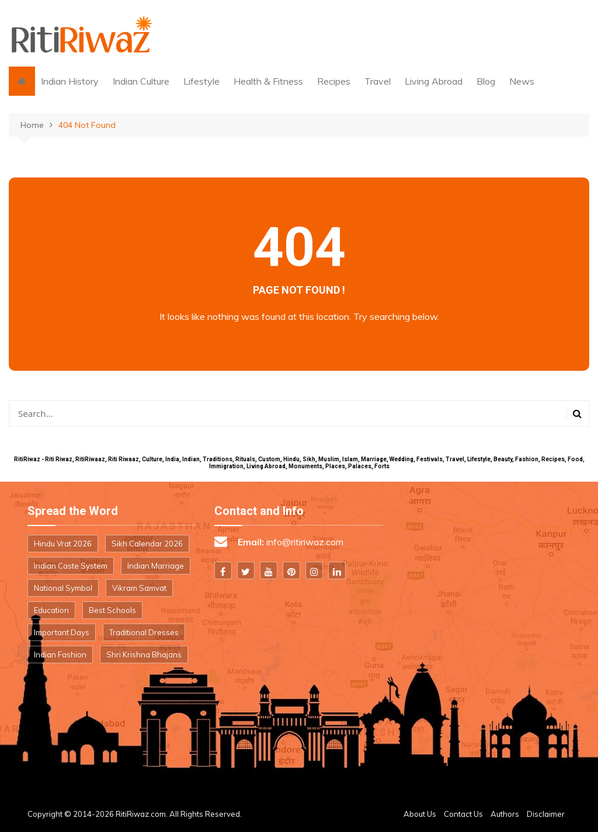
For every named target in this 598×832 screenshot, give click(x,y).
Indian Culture (141, 81)
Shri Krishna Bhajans (144, 654)
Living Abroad (434, 81)
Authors (505, 814)
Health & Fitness (268, 81)
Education (51, 610)
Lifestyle (201, 81)
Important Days (61, 632)
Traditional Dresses (144, 632)
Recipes (333, 81)
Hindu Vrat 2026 (63, 543)
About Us (420, 814)
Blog (486, 81)
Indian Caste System (70, 565)
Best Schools (112, 610)
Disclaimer (546, 814)
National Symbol (63, 588)
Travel (377, 81)
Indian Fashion (60, 654)
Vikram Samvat (139, 588)
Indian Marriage (155, 565)
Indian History (70, 81)
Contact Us (463, 814)
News (521, 81)
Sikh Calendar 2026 (147, 543)
